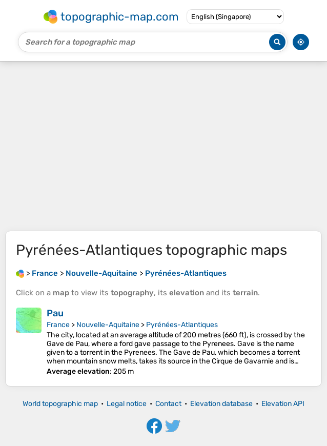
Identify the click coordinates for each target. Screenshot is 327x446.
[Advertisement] (163, 146)
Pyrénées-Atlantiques (182, 324)
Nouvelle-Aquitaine (107, 324)
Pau (55, 313)
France (58, 324)
